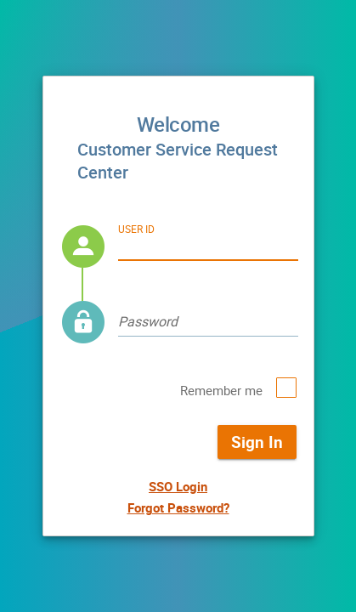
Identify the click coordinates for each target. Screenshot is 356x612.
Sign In (257, 441)
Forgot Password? (178, 507)
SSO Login (178, 486)
